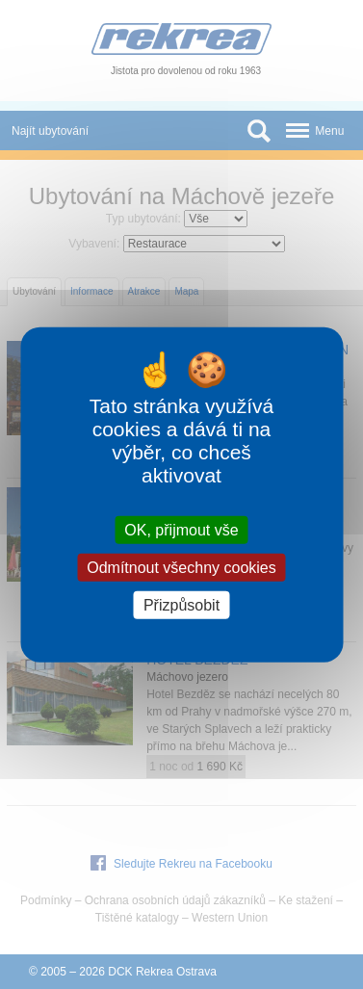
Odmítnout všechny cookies (181, 567)
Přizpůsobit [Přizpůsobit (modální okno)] (181, 605)
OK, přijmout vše (181, 529)
